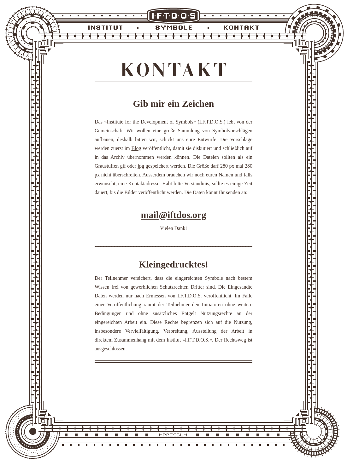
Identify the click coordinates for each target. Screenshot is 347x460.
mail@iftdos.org (173, 215)
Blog (136, 148)
